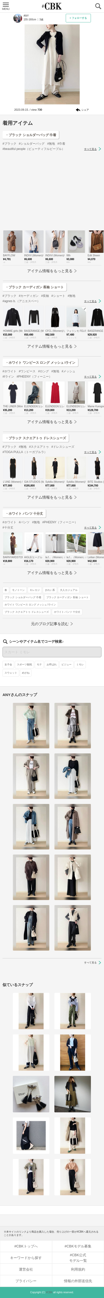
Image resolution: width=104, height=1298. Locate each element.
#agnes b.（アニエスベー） (21, 301)
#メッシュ (69, 371)
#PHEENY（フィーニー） (34, 376)
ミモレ (80, 664)
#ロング (43, 371)
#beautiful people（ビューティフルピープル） (34, 149)
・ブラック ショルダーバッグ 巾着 (30, 135)
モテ (39, 664)
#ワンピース (27, 371)
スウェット (11, 672)
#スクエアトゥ (39, 447)
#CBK (49, 1292)
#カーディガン (29, 296)
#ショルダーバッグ (32, 143)
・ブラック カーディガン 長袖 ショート (34, 287)
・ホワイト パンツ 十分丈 (24, 513)
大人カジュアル (69, 590)
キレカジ (35, 590)
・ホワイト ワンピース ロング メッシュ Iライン (40, 362)
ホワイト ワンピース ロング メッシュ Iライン (30, 604)
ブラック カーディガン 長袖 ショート (67, 597)
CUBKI (52, 6)
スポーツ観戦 (24, 664)
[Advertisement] (52, 191)
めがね (25, 672)
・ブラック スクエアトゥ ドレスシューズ (35, 438)
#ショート (58, 296)
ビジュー (66, 664)
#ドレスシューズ (62, 447)
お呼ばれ (52, 664)
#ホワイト (9, 371)
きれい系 (50, 590)
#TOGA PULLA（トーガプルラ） (25, 452)
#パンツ (24, 522)
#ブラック (9, 143)
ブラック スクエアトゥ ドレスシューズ (27, 612)
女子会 (8, 664)
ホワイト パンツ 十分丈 (67, 612)
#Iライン (8, 376)
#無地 (51, 143)
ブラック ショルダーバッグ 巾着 (23, 597)
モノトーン (18, 590)
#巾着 (61, 143)
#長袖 (45, 296)
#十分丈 (8, 527)
